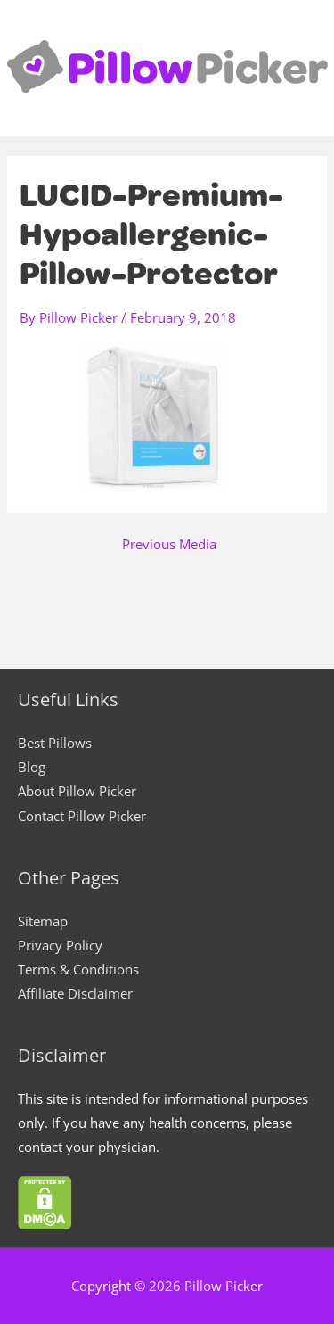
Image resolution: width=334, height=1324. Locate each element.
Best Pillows (55, 743)
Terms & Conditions (78, 969)
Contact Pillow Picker (82, 816)
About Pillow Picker (77, 791)
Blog (31, 767)
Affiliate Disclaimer (75, 993)
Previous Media (169, 544)
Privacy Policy (60, 945)
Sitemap (43, 921)
